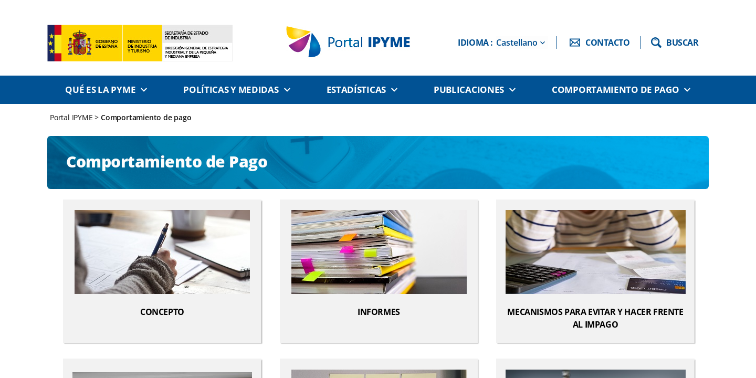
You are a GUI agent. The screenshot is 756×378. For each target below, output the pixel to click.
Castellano (517, 42)
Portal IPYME (72, 117)
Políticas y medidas (230, 89)
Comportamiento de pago (615, 89)
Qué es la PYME (100, 89)
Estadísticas (356, 89)
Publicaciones (469, 89)
